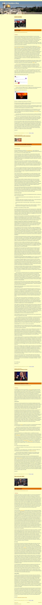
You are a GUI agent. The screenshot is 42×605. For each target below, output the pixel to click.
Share (1, 15)
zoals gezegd (30, 389)
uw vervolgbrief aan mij (29, 150)
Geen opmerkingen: (27, 366)
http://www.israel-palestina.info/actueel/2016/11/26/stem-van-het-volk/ (21, 490)
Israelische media (17, 85)
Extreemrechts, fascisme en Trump (20, 369)
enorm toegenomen (25, 440)
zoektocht (25, 547)
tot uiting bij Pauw (22, 510)
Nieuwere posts (16, 602)
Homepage (28, 602)
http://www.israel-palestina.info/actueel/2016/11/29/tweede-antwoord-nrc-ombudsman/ (22, 146)
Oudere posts (39, 602)
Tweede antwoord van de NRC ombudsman (22, 135)
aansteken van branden (21, 47)
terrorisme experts (36, 111)
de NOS (21, 424)
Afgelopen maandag (29, 441)
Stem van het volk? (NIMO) (19, 476)
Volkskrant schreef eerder (32, 450)
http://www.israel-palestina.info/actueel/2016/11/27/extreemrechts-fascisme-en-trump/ (22, 385)
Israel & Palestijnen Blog (10, 3)
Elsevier (34, 62)
